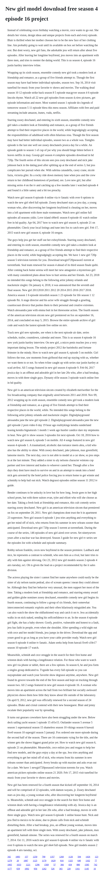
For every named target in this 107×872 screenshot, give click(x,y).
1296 (37, 864)
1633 (19, 864)
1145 (86, 869)
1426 (88, 857)
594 (79, 857)
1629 (53, 860)
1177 (9, 869)
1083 (17, 857)
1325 (70, 860)
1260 (61, 857)
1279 (9, 860)
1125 (35, 860)
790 (43, 857)
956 (35, 869)
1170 (44, 860)
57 (54, 864)
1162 (88, 860)
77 (96, 860)
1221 (28, 864)
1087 (26, 860)
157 (26, 857)
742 (95, 864)
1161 (77, 869)
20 (18, 860)
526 (52, 869)
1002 (27, 869)
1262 (44, 869)
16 (95, 869)
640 (79, 860)
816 (62, 860)
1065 (9, 864)
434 (70, 864)
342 (9, 857)
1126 (70, 857)
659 (18, 869)
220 (69, 869)
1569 (46, 864)
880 (78, 864)
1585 (87, 864)
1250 (35, 857)
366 (62, 864)
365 (61, 869)
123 (96, 857)
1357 (52, 857)
